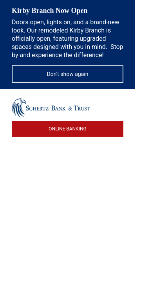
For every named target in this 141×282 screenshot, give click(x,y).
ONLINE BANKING (67, 129)
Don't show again (68, 74)
